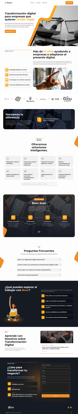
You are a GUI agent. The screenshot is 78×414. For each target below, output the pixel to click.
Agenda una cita (10, 31)
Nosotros (32, 2)
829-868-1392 (16, 389)
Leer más (44, 351)
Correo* (43, 370)
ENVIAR (55, 395)
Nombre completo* (46, 365)
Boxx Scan (44, 2)
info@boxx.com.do (17, 384)
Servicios (38, 2)
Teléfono (43, 376)
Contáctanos (69, 2)
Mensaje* (44, 381)
